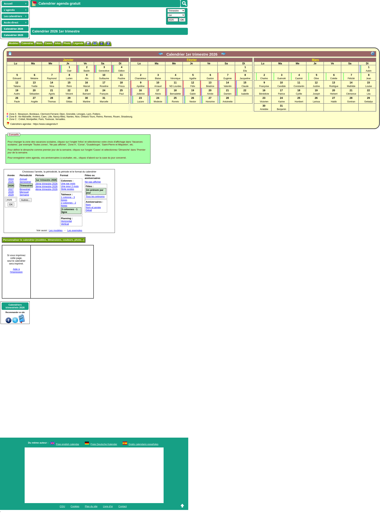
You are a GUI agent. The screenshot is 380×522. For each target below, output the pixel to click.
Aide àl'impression (16, 270)
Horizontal (66, 221)
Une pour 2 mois (70, 186)
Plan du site (91, 506)
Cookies (75, 506)
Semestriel (25, 181)
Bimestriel (25, 189)
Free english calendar (67, 444)
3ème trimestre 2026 (46, 186)
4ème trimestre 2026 (46, 189)
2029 (11, 194)
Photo (67, 43)
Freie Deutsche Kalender (104, 444)
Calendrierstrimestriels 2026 (15, 306)
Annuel (23, 179)
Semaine (24, 194)
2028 (11, 192)
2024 (11, 179)
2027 (11, 189)
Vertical (65, 224)
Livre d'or (108, 506)
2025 (11, 181)
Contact (122, 506)
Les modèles (56, 230)
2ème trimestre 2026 (46, 183)
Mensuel (24, 192)
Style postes (67, 189)
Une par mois (68, 183)
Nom (88, 204)
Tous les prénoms (95, 196)
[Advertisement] (92, 16)
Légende (78, 43)
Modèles (14, 43)
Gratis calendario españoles (143, 444)
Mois (39, 43)
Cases (48, 43)
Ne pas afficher (93, 181)
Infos (58, 43)
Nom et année (93, 207)
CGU (62, 506)
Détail (89, 210)
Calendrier (27, 43)
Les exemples (74, 230)
